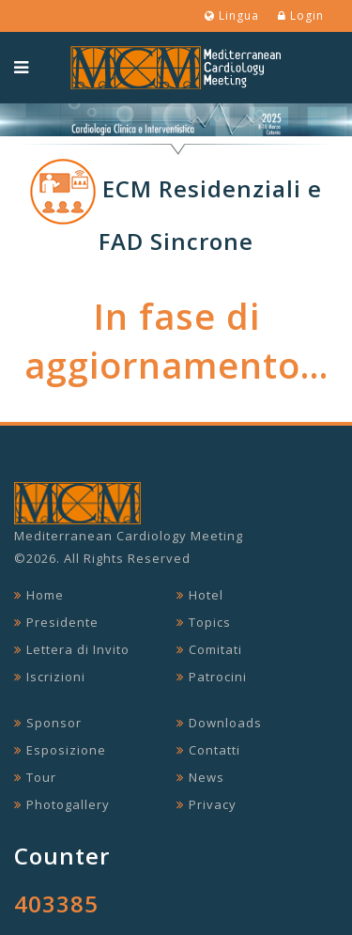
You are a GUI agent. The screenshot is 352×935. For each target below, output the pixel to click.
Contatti (214, 749)
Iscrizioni (55, 676)
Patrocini (218, 676)
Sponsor (54, 722)
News (206, 777)
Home (45, 594)
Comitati (215, 649)
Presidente (62, 622)
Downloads (225, 722)
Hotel (206, 594)
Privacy (213, 804)
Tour (41, 777)
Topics (210, 622)
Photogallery (68, 804)
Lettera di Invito (78, 649)
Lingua (232, 15)
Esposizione (66, 749)
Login (301, 15)
